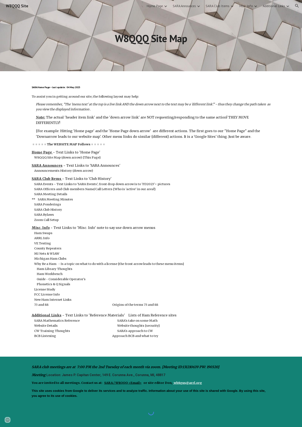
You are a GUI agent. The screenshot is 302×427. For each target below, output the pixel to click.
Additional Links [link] (274, 6)
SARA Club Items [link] (217, 6)
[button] (297, 6)
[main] (151, 35)
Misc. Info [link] (246, 6)
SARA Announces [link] (184, 6)
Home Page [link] (155, 6)
